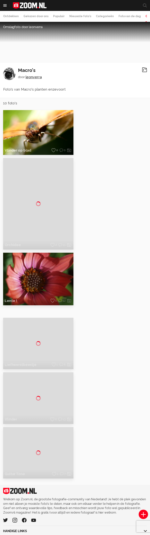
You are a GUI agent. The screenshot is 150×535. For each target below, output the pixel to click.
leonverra (34, 77)
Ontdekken (11, 16)
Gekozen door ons (35, 16)
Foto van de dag (130, 16)
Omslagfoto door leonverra (23, 27)
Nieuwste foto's (80, 16)
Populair (59, 16)
